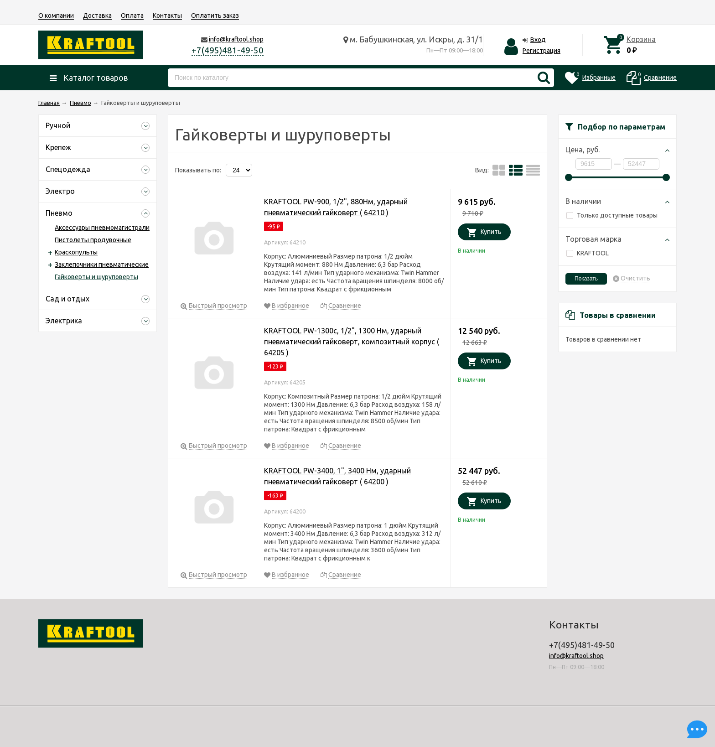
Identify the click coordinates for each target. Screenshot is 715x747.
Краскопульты (76, 252)
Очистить (635, 278)
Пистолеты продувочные (93, 240)
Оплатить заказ (215, 15)
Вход (538, 39)
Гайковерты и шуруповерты (96, 276)
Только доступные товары (612, 215)
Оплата (132, 15)
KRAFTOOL (587, 253)
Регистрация (541, 50)
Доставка (97, 15)
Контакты (167, 15)
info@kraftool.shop (236, 39)
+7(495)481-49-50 (228, 50)
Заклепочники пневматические (102, 264)
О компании (56, 15)
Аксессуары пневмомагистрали (102, 227)
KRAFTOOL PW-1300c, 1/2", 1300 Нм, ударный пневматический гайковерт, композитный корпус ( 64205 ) (351, 342)
